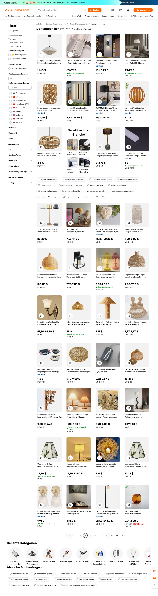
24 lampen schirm (41, 579)
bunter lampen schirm (66, 574)
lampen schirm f (106, 579)
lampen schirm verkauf (18, 579)
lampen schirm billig (71, 191)
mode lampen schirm (138, 574)
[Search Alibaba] (59, 10)
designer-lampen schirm (19, 585)
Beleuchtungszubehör (79, 24)
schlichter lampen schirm (128, 179)
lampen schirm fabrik (117, 185)
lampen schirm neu (89, 574)
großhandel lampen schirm (100, 179)
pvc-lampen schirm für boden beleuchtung (78, 585)
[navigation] (20, 280)
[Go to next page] (122, 535)
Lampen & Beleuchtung (56, 24)
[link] (154, 571)
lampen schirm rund (62, 579)
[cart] (121, 10)
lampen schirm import (18, 574)
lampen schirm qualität (95, 191)
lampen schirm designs (48, 197)
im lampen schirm (95, 185)
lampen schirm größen (42, 574)
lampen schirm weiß (95, 197)
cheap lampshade (46, 185)
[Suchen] (95, 10)
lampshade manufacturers (73, 179)
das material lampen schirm (70, 185)
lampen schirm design (47, 179)
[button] (85, 10)
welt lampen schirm (85, 579)
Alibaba (39, 24)
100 (117, 535)
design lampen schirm (127, 579)
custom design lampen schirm (122, 191)
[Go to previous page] (64, 535)
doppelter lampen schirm (113, 574)
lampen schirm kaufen (47, 191)
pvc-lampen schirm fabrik (45, 585)
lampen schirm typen (72, 197)
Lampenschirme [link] (98, 24)
